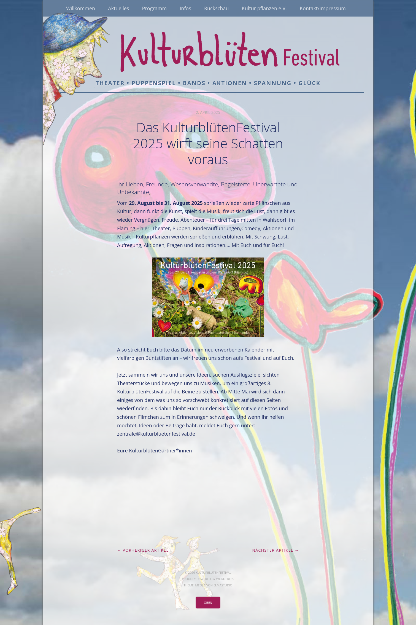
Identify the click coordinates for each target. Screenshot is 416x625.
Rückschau (216, 8)
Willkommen (80, 8)
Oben (208, 602)
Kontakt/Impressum (323, 8)
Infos (185, 8)
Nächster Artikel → (275, 550)
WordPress (225, 579)
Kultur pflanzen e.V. (264, 8)
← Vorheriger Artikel (143, 550)
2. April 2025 (208, 112)
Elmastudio (223, 585)
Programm (154, 8)
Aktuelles (118, 8)
